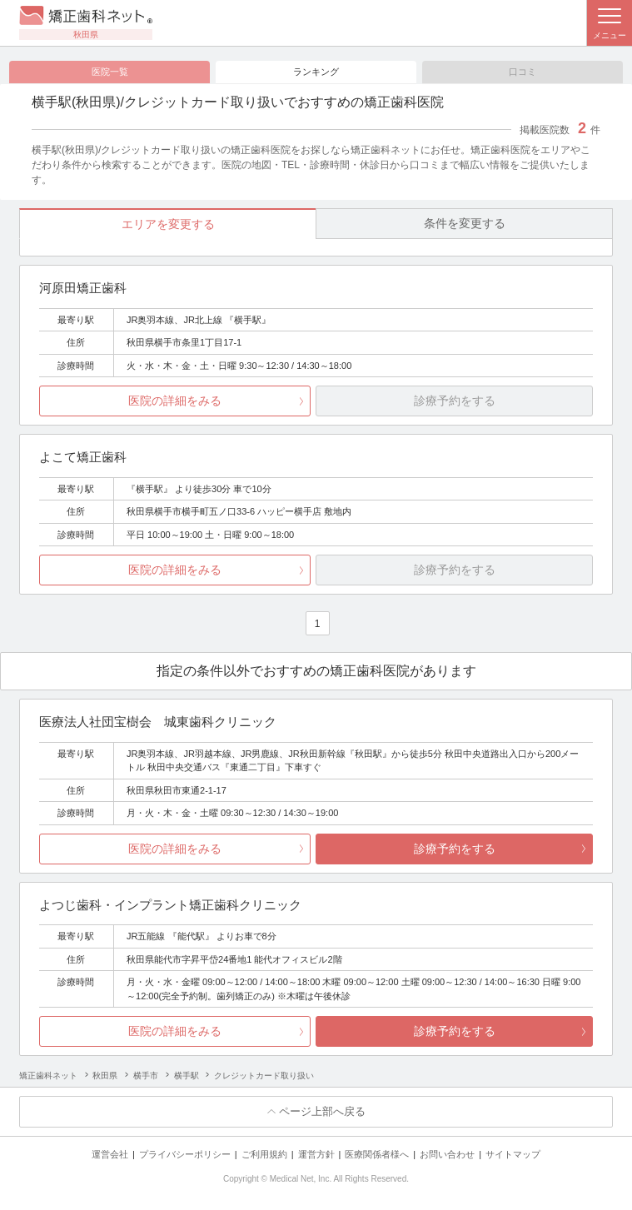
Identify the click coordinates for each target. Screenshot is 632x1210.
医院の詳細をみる (174, 401)
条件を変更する (464, 223)
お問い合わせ (447, 1154)
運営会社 (110, 1154)
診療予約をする (454, 848)
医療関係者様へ (377, 1154)
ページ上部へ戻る (322, 1112)
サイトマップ (512, 1154)
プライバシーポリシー (185, 1154)
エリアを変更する (168, 224)
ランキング (316, 72)
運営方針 (316, 1154)
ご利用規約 (264, 1154)
